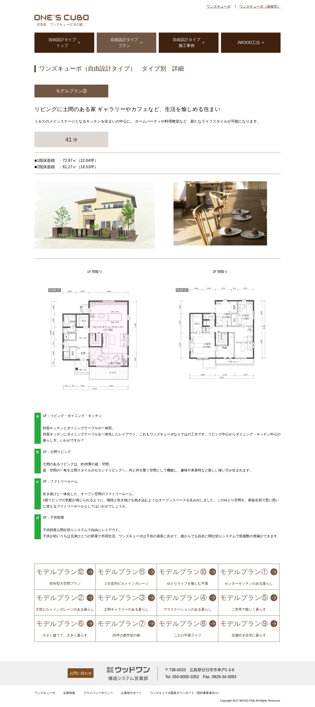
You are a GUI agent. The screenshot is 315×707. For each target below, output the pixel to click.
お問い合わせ (81, 673)
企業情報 (69, 693)
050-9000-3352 (185, 677)
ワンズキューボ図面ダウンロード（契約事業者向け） (185, 693)
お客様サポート (131, 693)
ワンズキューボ (218, 6)
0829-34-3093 (224, 677)
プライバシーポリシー (98, 693)
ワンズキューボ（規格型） (260, 6)
